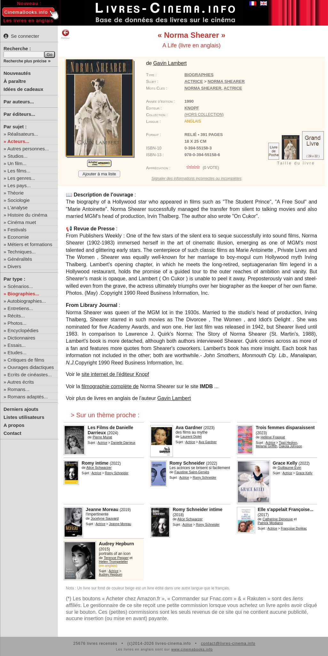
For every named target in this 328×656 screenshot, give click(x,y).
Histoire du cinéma (27, 215)
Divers (14, 266)
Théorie (15, 193)
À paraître (15, 81)
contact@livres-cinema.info (228, 643)
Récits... (16, 315)
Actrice (193, 81)
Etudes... (17, 352)
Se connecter (21, 36)
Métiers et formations (30, 244)
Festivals (17, 229)
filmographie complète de (110, 386)
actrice (232, 88)
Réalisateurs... (23, 134)
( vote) (201, 167)
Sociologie (19, 200)
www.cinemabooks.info (192, 649)
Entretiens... (20, 308)
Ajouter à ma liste (99, 174)
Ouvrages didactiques (31, 367)
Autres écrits (20, 382)
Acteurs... (18, 141)
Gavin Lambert (174, 398)
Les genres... (21, 178)
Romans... (18, 389)
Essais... (17, 345)
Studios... (18, 156)
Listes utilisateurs (24, 417)
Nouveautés (17, 73)
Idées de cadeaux (23, 89)
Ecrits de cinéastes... (30, 374)
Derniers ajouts (21, 409)
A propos (14, 425)
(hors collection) (204, 114)
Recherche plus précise (25, 61)
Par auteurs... (19, 101)
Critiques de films (26, 360)
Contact (12, 433)
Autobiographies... (26, 301)
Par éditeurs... (19, 114)
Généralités (20, 259)
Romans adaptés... (28, 396)
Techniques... (21, 251)
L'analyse (18, 207)
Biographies (199, 74)
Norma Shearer (203, 88)
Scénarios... (20, 286)
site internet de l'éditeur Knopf (115, 374)
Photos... (17, 323)
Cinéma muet (22, 222)
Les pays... (19, 185)
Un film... (17, 163)
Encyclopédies (23, 330)
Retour (65, 34)
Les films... (19, 170)
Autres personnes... (28, 148)
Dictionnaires (21, 337)
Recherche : (17, 48)
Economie (18, 237)
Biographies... (23, 293)
